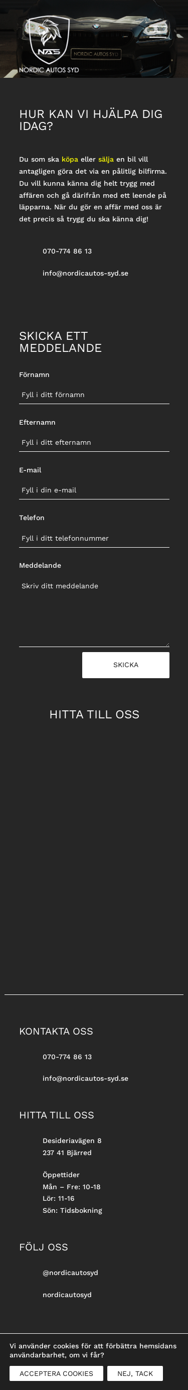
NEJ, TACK (135, 1373)
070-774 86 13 (67, 251)
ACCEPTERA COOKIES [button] (56, 1373)
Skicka (125, 665)
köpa (70, 159)
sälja (106, 159)
